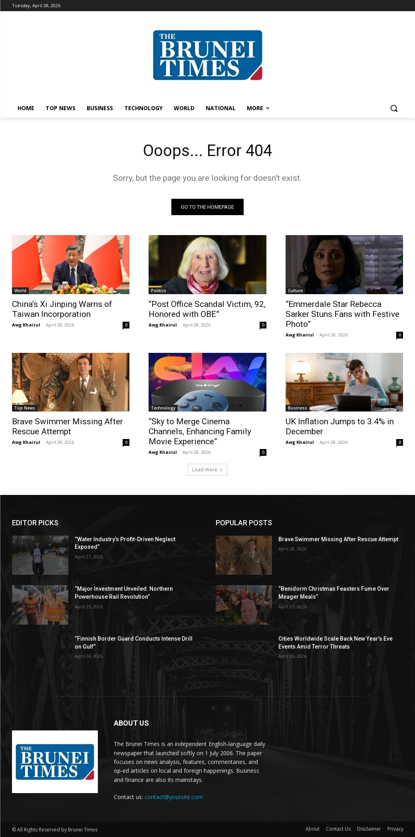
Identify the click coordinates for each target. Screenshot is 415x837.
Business (297, 408)
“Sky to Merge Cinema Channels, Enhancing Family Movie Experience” (200, 431)
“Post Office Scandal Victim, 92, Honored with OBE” (207, 309)
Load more (207, 469)
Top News (24, 408)
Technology (163, 408)
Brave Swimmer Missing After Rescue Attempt (67, 426)
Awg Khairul (26, 324)
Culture (295, 290)
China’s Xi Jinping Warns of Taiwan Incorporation (62, 309)
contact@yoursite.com (174, 797)
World (20, 290)
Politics (158, 290)
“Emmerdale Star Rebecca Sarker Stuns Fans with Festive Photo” (342, 313)
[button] (393, 108)
